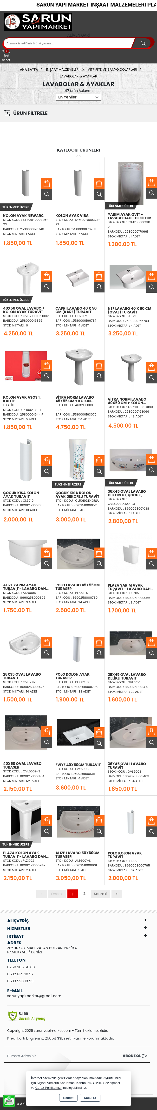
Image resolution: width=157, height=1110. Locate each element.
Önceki (57, 893)
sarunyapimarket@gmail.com (34, 995)
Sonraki (100, 893)
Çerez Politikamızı (48, 1087)
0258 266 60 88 (21, 967)
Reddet (68, 1098)
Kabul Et (90, 1098)
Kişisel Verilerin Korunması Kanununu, (64, 1083)
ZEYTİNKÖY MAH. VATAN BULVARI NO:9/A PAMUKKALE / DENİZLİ (42, 950)
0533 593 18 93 (20, 981)
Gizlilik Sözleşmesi (106, 1083)
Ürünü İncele (46, 194)
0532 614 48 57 (20, 974)
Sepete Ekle (46, 183)
